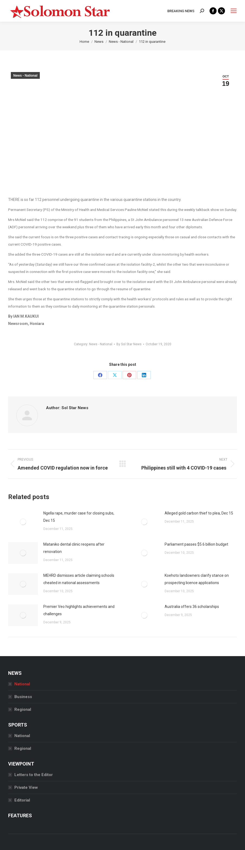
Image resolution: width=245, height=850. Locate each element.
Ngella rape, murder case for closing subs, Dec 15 (78, 517)
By (129, 344)
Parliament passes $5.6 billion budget (196, 544)
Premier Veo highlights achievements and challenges (79, 610)
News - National (25, 75)
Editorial (22, 800)
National (22, 684)
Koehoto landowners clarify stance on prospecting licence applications (197, 579)
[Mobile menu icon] (233, 11)
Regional (22, 709)
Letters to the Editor (33, 774)
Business (23, 696)
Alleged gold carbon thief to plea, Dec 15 (199, 513)
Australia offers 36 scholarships (192, 606)
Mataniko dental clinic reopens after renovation (73, 548)
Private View (26, 787)
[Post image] (23, 522)
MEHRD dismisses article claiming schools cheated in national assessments (78, 579)
